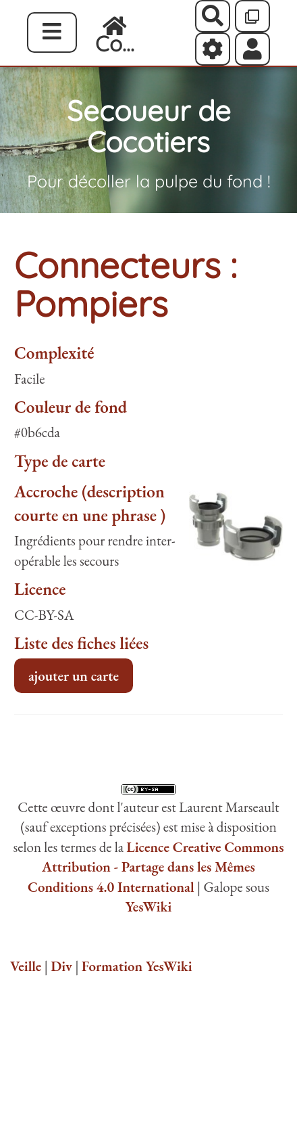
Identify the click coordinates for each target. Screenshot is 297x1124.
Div (61, 966)
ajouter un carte (73, 676)
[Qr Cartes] (253, 16)
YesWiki (149, 906)
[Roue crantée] (213, 48)
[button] (253, 48)
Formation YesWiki (137, 966)
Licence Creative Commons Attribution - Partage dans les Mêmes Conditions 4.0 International (156, 867)
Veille (25, 966)
